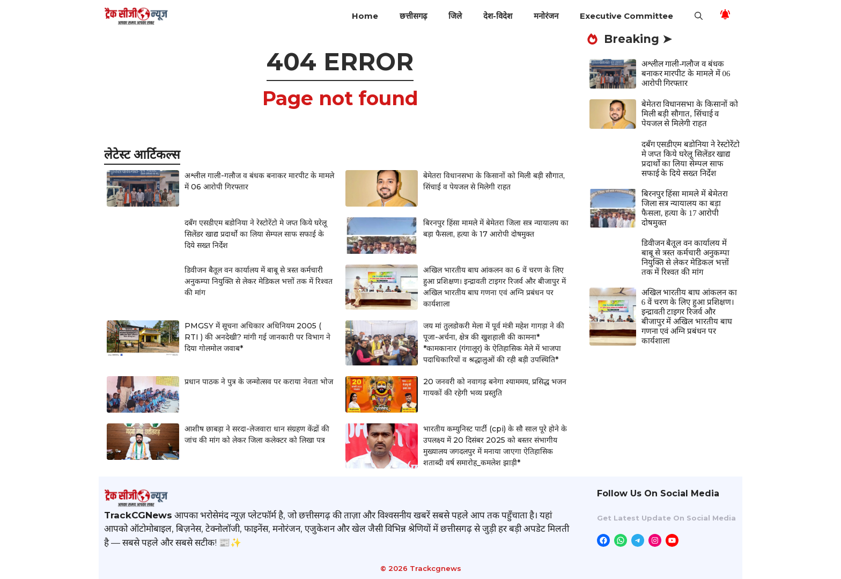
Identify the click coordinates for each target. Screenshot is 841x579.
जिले (455, 16)
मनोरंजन (546, 16)
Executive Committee (626, 16)
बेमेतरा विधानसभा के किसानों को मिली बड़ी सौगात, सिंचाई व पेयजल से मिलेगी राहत (689, 114)
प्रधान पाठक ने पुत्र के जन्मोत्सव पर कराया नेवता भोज (259, 381)
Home (365, 16)
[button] (698, 16)
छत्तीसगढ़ (413, 16)
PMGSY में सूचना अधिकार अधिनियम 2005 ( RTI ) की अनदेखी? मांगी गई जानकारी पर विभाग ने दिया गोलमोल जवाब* (257, 337)
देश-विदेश (497, 16)
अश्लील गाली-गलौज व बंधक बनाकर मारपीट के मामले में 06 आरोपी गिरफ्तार (686, 73)
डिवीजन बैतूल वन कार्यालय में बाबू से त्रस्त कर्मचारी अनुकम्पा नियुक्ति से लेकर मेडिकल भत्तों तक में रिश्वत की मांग (259, 281)
